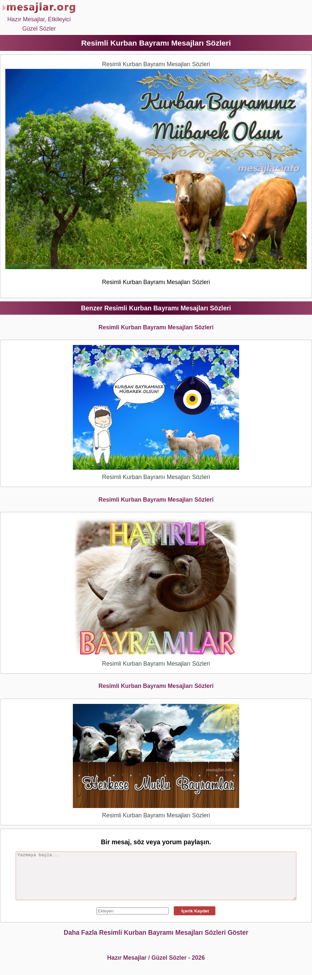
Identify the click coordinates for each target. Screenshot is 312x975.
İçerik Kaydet (194, 910)
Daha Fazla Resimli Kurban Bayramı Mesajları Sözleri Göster (156, 932)
